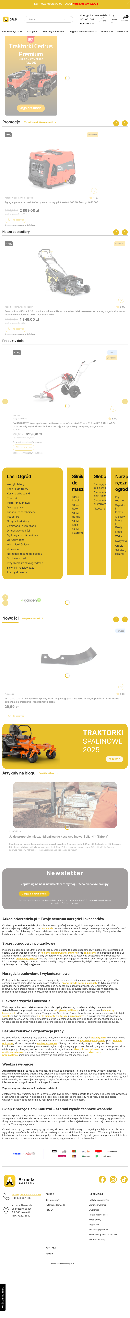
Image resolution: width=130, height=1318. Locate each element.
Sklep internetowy (62, 1263)
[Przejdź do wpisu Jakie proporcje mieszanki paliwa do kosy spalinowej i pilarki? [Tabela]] (65, 805)
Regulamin (49, 900)
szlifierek (72, 1010)
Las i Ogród (19, 476)
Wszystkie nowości (33, 618)
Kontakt (49, 1253)
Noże (118, 531)
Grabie (119, 545)
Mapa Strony (95, 1219)
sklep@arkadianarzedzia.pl (95, 15)
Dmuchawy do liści (18, 530)
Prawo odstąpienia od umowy (103, 1234)
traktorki (73, 952)
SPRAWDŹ (114, 759)
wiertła (6, 1016)
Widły (118, 536)
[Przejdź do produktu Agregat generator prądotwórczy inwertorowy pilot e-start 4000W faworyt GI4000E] (51, 163)
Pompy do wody (17, 572)
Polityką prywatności (70, 903)
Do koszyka (15, 220)
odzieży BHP (98, 1037)
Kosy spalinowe (20, 418)
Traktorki (12, 498)
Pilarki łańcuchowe (18, 502)
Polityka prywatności (99, 1200)
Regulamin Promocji (98, 1214)
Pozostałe (13, 516)
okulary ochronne (47, 1043)
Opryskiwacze (15, 539)
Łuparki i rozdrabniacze (21, 512)
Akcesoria (100, 508)
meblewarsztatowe (13, 1052)
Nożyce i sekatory (18, 521)
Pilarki (65, 983)
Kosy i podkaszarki (18, 493)
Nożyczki (121, 541)
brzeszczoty (77, 1016)
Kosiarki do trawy (17, 488)
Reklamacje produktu (99, 1229)
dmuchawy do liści (26, 958)
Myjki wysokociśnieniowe (22, 535)
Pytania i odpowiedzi (55, 1205)
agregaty (92, 983)
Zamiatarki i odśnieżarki (21, 525)
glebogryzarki (59, 952)
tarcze (64, 1016)
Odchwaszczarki (17, 558)
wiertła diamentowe (47, 1016)
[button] (70, 19)
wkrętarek (60, 1010)
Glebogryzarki (15, 507)
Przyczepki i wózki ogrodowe (25, 563)
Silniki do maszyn (80, 483)
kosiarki (45, 952)
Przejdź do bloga (48, 773)
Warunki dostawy (97, 1239)
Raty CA (49, 1210)
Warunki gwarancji (97, 1205)
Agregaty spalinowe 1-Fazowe (19, 197)
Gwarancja (94, 1210)
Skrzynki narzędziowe (86, 1049)
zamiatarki (90, 952)
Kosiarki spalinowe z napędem (19, 307)
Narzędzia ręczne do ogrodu (24, 553)
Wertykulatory (15, 484)
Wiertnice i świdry (18, 544)
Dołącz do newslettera (34, 893)
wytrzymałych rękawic (92, 1040)
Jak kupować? (52, 1200)
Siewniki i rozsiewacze (20, 567)
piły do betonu (78, 983)
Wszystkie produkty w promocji (40, 122)
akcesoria (13, 549)
